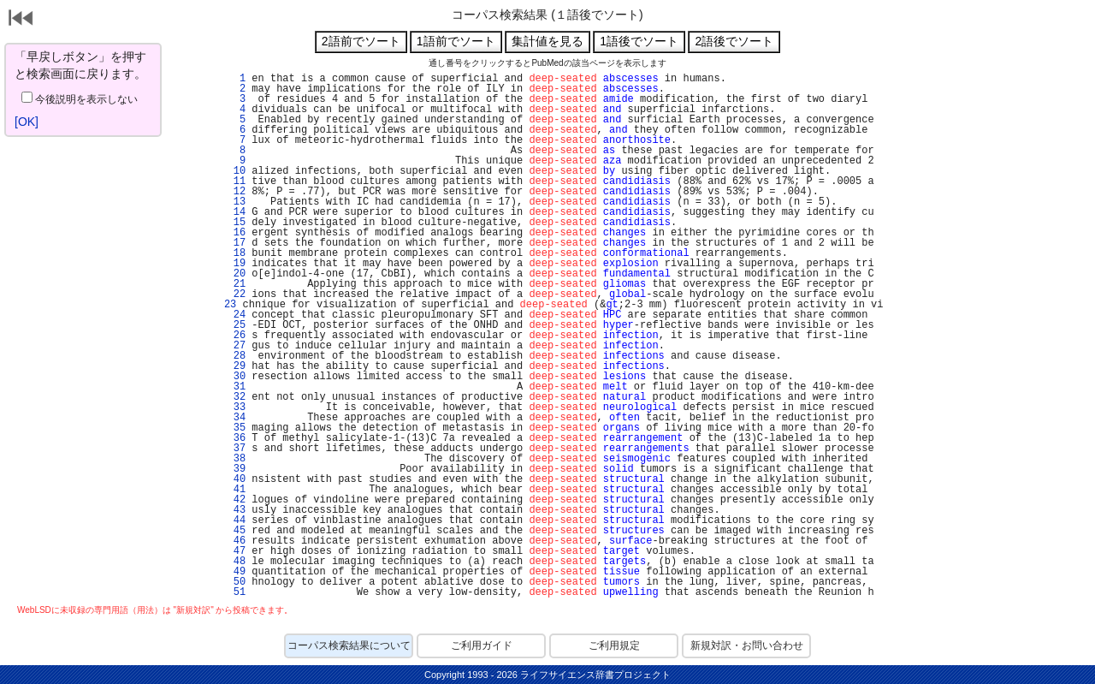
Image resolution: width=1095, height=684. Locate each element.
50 (236, 582)
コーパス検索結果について (349, 645)
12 (236, 192)
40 (236, 479)
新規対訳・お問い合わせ (746, 645)
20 (236, 274)
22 (236, 294)
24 (236, 315)
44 (236, 520)
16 (236, 233)
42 (236, 500)
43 (236, 510)
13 (236, 202)
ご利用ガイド (481, 645)
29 (236, 366)
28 (236, 356)
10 (236, 171)
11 (236, 181)
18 (236, 253)
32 (236, 397)
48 (236, 562)
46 (236, 541)
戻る (21, 19)
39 (236, 469)
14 (236, 212)
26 (236, 336)
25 (236, 325)
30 (236, 377)
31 (236, 387)
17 (236, 243)
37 (236, 449)
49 (236, 572)
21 (236, 284)
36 (236, 438)
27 (236, 346)
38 (236, 459)
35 (236, 428)
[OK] (26, 121)
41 (236, 490)
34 (236, 418)
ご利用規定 (614, 645)
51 (236, 592)
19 (236, 264)
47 (236, 551)
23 (227, 305)
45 (236, 531)
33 (236, 407)
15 (236, 223)
